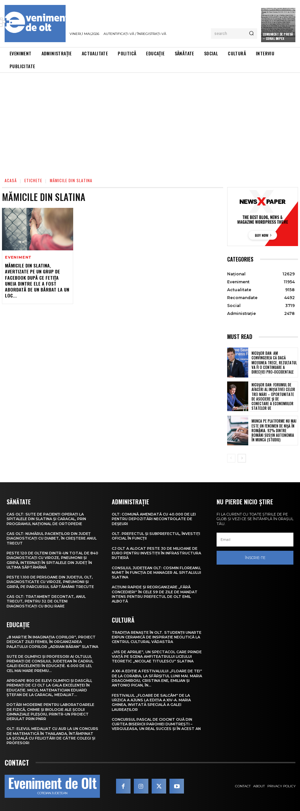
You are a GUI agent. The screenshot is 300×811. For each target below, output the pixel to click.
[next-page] (242, 458)
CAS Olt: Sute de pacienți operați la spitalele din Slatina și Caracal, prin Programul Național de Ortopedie (46, 519)
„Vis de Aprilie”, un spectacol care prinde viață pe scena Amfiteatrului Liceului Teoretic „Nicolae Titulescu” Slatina (157, 657)
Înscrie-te (255, 557)
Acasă (11, 180)
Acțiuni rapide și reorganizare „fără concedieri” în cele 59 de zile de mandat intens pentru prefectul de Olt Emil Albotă (154, 594)
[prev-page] (231, 458)
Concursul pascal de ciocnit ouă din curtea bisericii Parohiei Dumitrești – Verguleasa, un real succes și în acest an (156, 724)
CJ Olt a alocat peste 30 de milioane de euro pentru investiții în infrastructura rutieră (156, 553)
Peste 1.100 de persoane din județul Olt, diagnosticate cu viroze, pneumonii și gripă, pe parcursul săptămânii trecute (50, 582)
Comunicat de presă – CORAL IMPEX (278, 36)
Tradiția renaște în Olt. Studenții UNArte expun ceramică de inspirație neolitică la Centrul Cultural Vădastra (156, 637)
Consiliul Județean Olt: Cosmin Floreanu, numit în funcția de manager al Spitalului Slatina (156, 573)
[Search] (251, 33)
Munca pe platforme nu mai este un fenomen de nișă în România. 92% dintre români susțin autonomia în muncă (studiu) (274, 430)
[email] (255, 539)
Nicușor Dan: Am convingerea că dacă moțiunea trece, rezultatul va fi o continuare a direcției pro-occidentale (274, 362)
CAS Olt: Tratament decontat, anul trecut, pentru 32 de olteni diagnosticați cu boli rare (46, 601)
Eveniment (18, 257)
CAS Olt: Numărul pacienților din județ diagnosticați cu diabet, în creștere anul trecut (52, 538)
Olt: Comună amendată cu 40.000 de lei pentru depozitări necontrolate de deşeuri (154, 519)
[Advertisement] (150, 122)
